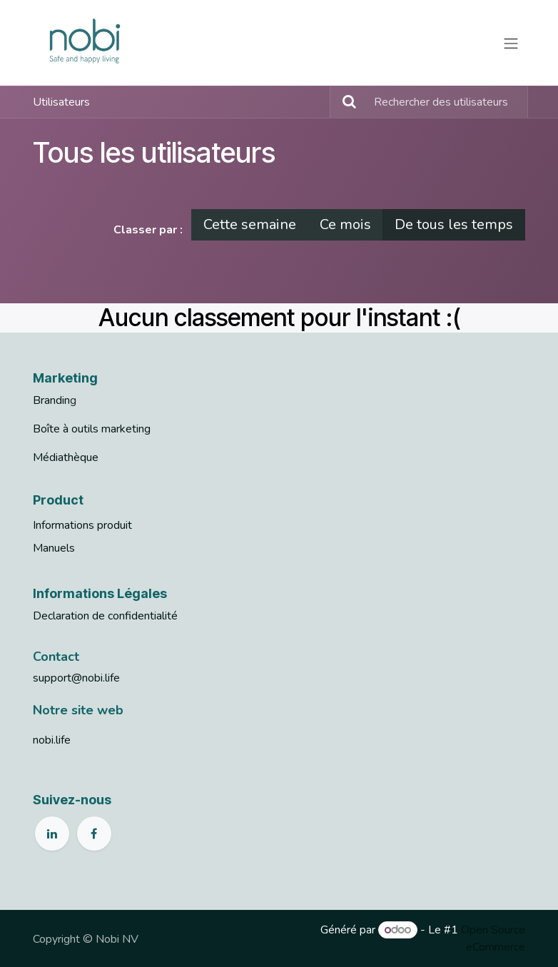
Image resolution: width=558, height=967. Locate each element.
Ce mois (345, 224)
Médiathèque (65, 457)
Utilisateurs (61, 102)
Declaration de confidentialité (105, 616)
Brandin (51, 400)
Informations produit (82, 525)
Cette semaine (249, 224)
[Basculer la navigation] (511, 42)
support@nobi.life (76, 678)
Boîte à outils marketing (92, 429)
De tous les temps (454, 224)
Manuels (54, 548)
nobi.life (52, 740)
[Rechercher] (345, 102)
